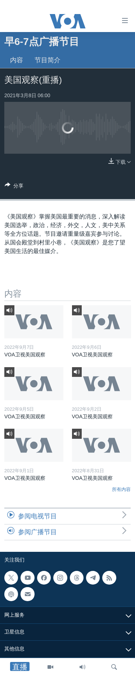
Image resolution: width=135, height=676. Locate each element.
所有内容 (121, 489)
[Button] (14, 187)
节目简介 (47, 60)
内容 (16, 60)
